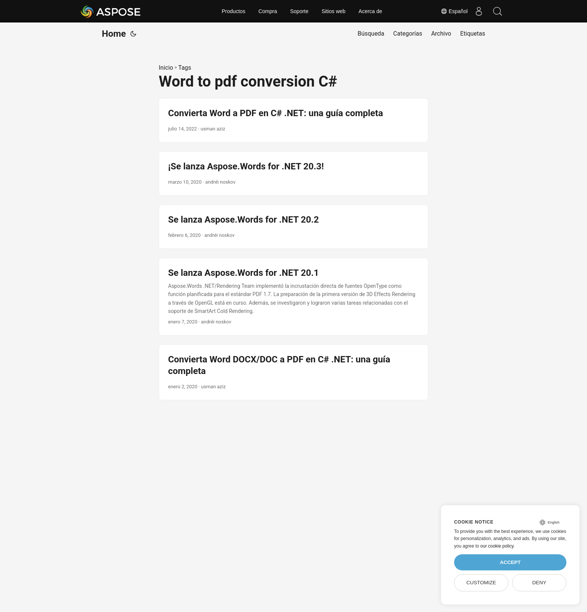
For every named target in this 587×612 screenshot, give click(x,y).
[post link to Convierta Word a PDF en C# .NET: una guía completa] (293, 120)
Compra (267, 11)
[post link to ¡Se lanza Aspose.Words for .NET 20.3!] (293, 173)
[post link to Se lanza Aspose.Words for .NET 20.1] (293, 296)
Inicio (166, 67)
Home (114, 33)
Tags (184, 67)
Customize (481, 582)
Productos (233, 11)
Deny (539, 582)
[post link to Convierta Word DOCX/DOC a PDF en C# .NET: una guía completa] (293, 372)
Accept (510, 562)
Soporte (299, 11)
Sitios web (334, 11)
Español (454, 11)
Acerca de (370, 11)
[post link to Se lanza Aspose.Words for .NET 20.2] (293, 226)
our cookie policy (497, 546)
